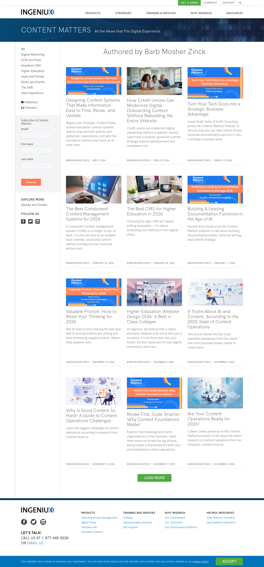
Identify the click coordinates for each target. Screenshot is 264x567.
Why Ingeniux (201, 13)
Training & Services (161, 13)
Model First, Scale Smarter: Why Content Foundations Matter (154, 419)
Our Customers (174, 522)
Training (127, 517)
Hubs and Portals (32, 76)
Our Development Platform (181, 527)
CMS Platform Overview (221, 517)
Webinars (29, 102)
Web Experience (32, 93)
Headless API (89, 527)
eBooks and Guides (34, 205)
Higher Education (32, 71)
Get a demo (189, 2)
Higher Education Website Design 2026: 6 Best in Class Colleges (153, 316)
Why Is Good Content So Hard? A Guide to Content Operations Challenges (91, 415)
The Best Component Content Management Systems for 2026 (87, 213)
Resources (234, 13)
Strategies (123, 13)
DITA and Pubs (31, 60)
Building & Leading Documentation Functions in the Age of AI (215, 213)
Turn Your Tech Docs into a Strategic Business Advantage (214, 109)
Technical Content (92, 532)
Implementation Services (137, 522)
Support (229, 2)
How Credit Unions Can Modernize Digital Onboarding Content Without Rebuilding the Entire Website (150, 110)
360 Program (130, 527)
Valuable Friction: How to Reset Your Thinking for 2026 (91, 316)
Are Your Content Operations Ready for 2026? (209, 418)
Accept (229, 561)
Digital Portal (88, 522)
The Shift (27, 87)
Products (92, 13)
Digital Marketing (32, 54)
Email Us (35, 543)
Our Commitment (175, 517)
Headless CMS (31, 65)
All (23, 49)
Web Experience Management (99, 517)
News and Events (33, 82)
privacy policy (200, 561)
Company (210, 2)
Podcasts (29, 107)
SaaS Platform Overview (221, 522)
